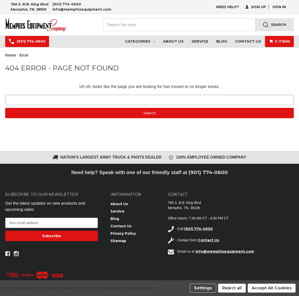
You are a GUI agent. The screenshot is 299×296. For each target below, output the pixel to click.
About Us (173, 41)
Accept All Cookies (272, 288)
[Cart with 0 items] (279, 41)
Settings (203, 288)
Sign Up (255, 7)
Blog (221, 41)
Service (200, 41)
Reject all (232, 288)
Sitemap (118, 241)
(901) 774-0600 (67, 4)
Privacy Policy (123, 233)
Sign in (279, 7)
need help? (227, 7)
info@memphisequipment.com (82, 9)
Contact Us (248, 41)
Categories (140, 41)
